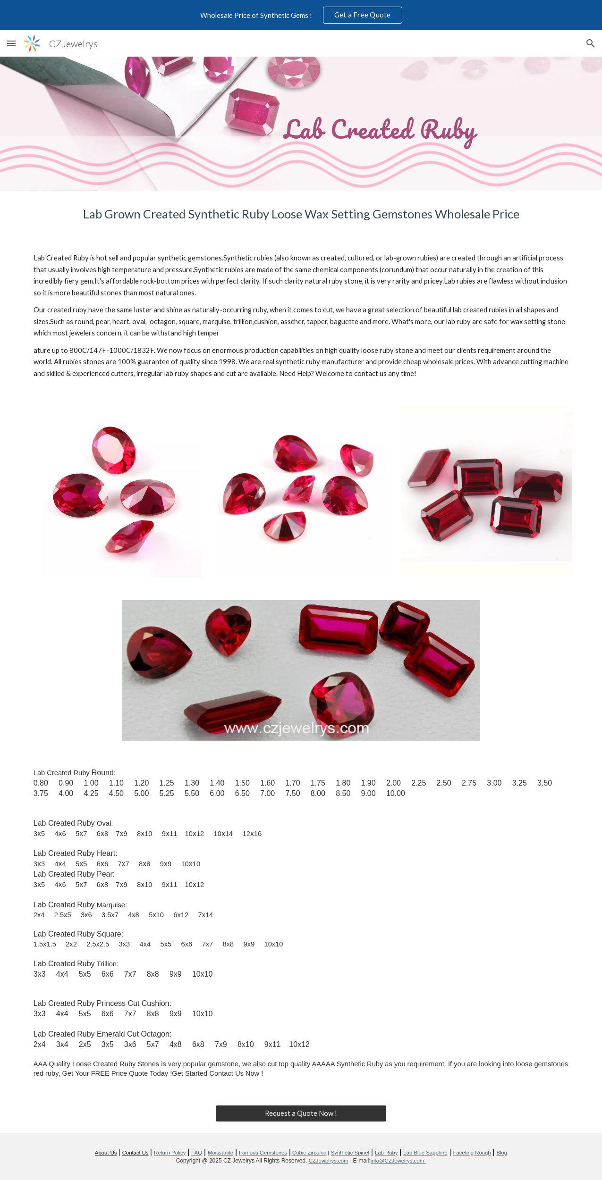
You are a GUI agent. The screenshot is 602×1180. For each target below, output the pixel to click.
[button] (11, 43)
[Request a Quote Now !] (301, 1113)
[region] (301, 15)
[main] (301, 123)
